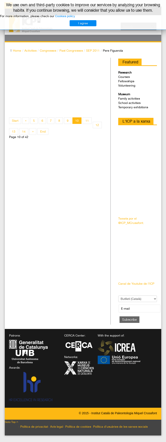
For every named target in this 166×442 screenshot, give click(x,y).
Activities (30, 50)
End (43, 131)
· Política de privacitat (33, 426)
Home (17, 50)
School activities (129, 103)
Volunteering (126, 85)
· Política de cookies (77, 426)
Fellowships (126, 81)
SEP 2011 (93, 50)
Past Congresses (71, 50)
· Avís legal (55, 426)
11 (87, 120)
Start (15, 120)
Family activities (129, 98)
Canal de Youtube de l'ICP (136, 283)
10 (77, 120)
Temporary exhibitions (133, 107)
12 (97, 125)
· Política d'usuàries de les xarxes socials (119, 426)
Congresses (48, 50)
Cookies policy (65, 16)
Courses (124, 77)
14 (24, 131)
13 (13, 131)
